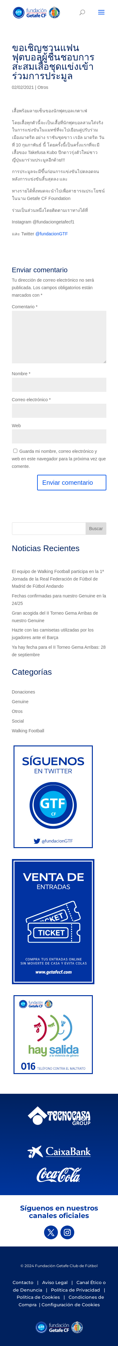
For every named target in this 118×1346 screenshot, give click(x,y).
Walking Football (28, 730)
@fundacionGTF (52, 233)
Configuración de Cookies (71, 1305)
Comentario (25, 306)
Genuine (20, 701)
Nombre (21, 373)
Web (16, 425)
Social (18, 721)
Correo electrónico (31, 399)
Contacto (23, 1282)
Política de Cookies (38, 1297)
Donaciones (23, 691)
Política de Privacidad (75, 1290)
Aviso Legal (55, 1282)
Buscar (96, 528)
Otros (42, 87)
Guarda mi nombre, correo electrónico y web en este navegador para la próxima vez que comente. (59, 459)
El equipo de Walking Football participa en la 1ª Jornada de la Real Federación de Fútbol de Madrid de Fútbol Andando (58, 579)
